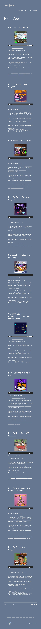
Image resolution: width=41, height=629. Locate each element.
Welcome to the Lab (21, 75)
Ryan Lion (9, 479)
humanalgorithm (27, 285)
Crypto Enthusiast (16, 55)
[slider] (19, 45)
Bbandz (15, 167)
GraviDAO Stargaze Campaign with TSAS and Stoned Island (19, 316)
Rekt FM (24, 130)
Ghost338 (19, 404)
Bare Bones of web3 (28, 166)
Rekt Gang (13, 113)
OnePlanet (30, 226)
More (24, 50)
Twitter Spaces (15, 75)
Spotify (19, 50)
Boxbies (20, 113)
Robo (12, 463)
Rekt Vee (16, 74)
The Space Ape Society (25, 345)
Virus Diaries (24, 121)
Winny (26, 406)
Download (21, 48)
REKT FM (25, 112)
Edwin (22, 227)
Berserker (15, 114)
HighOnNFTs (18, 229)
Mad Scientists (22, 53)
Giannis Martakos (27, 404)
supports (26, 67)
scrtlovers (25, 227)
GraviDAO (20, 344)
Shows (29, 10)
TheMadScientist (10, 75)
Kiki (27, 57)
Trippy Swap (24, 226)
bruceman (16, 170)
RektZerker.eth (10, 131)
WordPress (35, 623)
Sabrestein (25, 168)
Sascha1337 (21, 518)
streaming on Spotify (14, 120)
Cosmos (14, 301)
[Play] (9, 45)
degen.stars (26, 55)
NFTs (12, 74)
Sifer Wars (14, 168)
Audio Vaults (18, 10)
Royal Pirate (19, 520)
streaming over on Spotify (25, 63)
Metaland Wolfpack (21, 114)
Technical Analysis (13, 188)
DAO (16, 478)
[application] (20, 45)
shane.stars (10, 286)
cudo (21, 55)
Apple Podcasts (15, 50)
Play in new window (15, 48)
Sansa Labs (27, 114)
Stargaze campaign (11, 345)
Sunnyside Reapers (20, 303)
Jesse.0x (29, 57)
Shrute (9, 463)
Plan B (29, 121)
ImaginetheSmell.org (16, 62)
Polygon (17, 129)
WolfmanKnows (15, 286)
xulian (21, 229)
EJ (27, 168)
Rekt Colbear (18, 406)
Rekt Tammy (27, 517)
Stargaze (19, 282)
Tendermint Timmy (27, 520)
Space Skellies (22, 167)
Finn (26, 61)
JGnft (28, 54)
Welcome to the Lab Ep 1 (18, 28)
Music (22, 10)
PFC (13, 74)
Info (25, 10)
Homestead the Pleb (22, 170)
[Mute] (29, 45)
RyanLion (30, 462)
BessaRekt (19, 227)
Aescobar (23, 406)
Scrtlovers (31, 577)
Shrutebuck (13, 479)
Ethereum (16, 301)
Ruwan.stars (21, 285)
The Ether (27, 74)
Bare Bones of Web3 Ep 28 (19, 141)
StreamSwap (10, 55)
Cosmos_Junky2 (23, 462)
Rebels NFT (16, 346)
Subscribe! (35, 10)
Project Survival (18, 121)
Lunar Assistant (16, 362)
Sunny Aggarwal (23, 74)
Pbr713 (15, 227)
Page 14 (12, 604)
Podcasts (14, 129)
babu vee (9, 58)
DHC (23, 55)
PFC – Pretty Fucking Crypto (17, 57)
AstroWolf (29, 406)
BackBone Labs (24, 54)
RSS (22, 50)
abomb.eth (24, 57)
